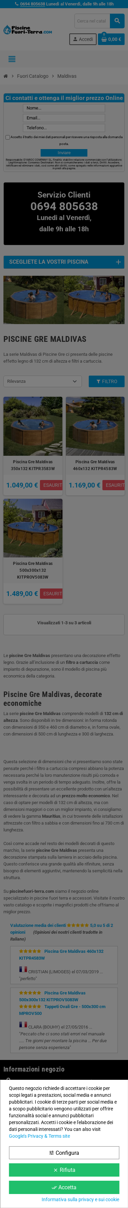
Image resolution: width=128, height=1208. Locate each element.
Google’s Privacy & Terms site (39, 1136)
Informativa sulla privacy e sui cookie (80, 1199)
